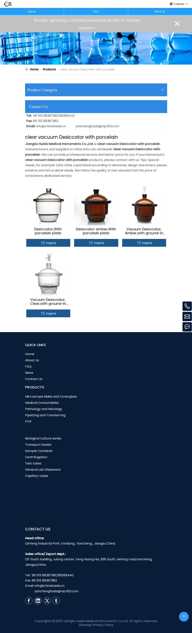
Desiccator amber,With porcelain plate (96, 231)
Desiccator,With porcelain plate (48, 231)
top (184, 616)
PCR (28, 421)
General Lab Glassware (43, 469)
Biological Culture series (43, 438)
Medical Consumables (42, 402)
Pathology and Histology (43, 409)
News (29, 372)
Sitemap (85, 625)
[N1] (96, 48)
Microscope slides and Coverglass (51, 396)
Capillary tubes (36, 476)
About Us (32, 360)
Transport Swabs (38, 444)
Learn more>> (87, 27)
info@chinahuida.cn (51, 126)
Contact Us (33, 379)
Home (32, 11)
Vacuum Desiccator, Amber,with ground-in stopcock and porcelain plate (144, 231)
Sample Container (39, 451)
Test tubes (33, 463)
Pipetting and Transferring (45, 415)
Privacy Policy (102, 625)
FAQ (96, 11)
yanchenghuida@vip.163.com (97, 126)
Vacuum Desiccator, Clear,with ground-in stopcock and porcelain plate (48, 302)
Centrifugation (36, 457)
